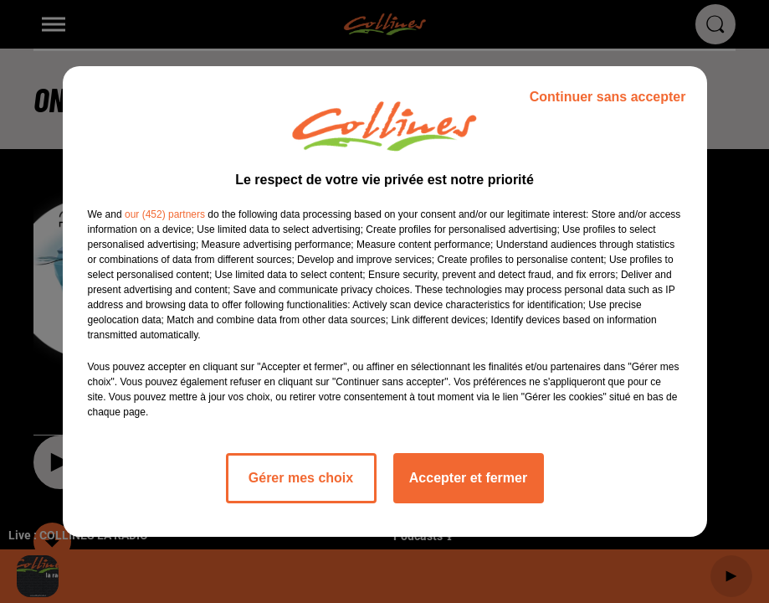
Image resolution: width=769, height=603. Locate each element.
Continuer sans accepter (608, 97)
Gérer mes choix (301, 478)
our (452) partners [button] (165, 214)
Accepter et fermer (468, 478)
